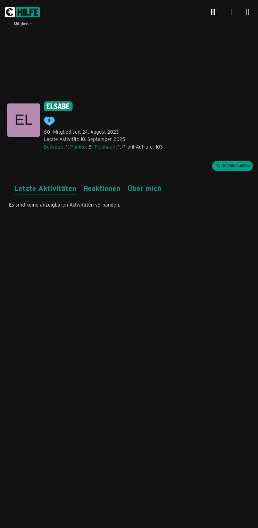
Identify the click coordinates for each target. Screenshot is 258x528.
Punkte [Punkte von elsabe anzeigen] (78, 146)
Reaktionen (101, 188)
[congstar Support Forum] (22, 12)
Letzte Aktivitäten (45, 188)
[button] (232, 166)
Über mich (144, 188)
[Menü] (248, 12)
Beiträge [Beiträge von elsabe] (53, 146)
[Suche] (213, 12)
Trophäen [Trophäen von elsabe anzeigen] (104, 146)
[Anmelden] (230, 12)
